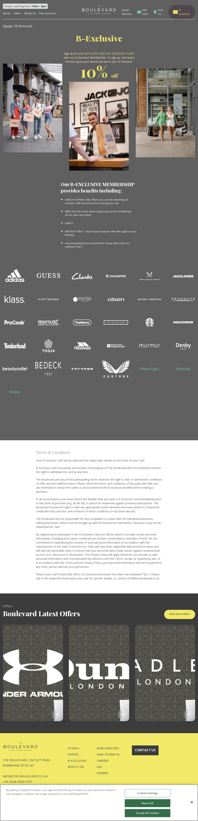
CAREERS (102, 760)
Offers (17, 13)
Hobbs (14, 392)
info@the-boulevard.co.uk (25, 776)
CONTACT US (145, 750)
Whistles (183, 369)
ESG (99, 767)
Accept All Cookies (147, 813)
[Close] (192, 802)
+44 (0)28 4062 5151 (17, 781)
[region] (99, 802)
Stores (7, 13)
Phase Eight (149, 369)
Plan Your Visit (47, 13)
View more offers (179, 622)
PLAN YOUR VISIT (108, 748)
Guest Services (127, 12)
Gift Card (145, 12)
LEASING (102, 773)
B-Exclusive (184, 12)
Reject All (147, 803)
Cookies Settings (147, 793)
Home (7, 26)
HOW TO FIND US (108, 754)
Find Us (160, 12)
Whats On (30, 13)
